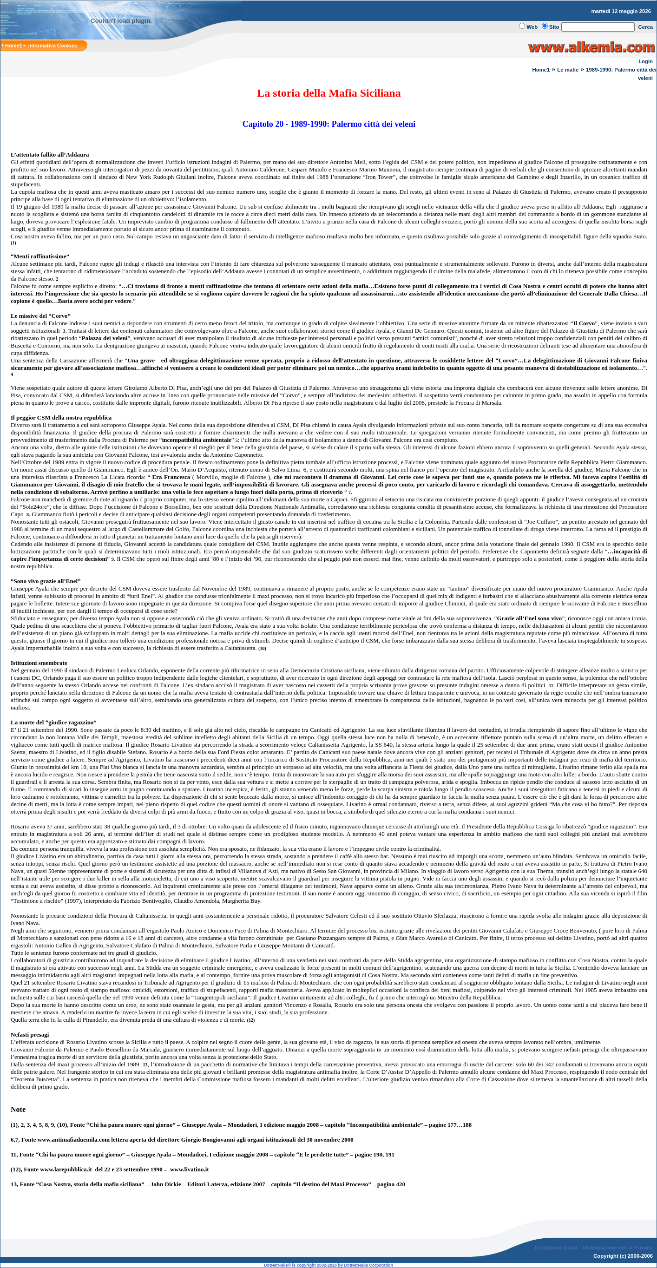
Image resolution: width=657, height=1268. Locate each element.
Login (645, 61)
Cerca (645, 27)
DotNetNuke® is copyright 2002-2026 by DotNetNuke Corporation (328, 1265)
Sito (554, 27)
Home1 (541, 69)
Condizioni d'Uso (555, 1247)
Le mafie (567, 69)
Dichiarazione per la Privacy (618, 1247)
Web (532, 27)
